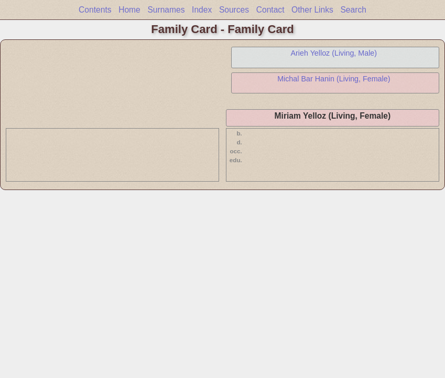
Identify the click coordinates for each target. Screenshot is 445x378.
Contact (270, 9)
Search (353, 9)
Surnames (165, 9)
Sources (234, 9)
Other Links (312, 9)
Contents (95, 9)
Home (129, 9)
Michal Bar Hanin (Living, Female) (333, 79)
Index (202, 9)
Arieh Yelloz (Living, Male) (334, 53)
